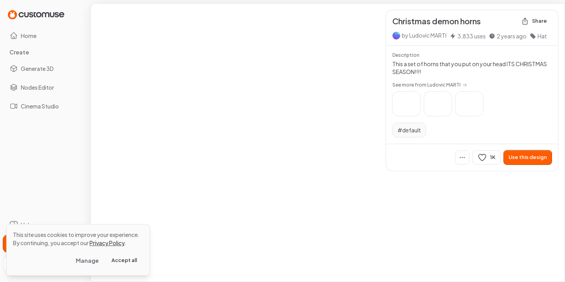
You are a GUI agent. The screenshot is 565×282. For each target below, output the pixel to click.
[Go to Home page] (36, 14)
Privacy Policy (106, 242)
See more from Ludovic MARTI (429, 85)
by (424, 35)
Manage (87, 260)
